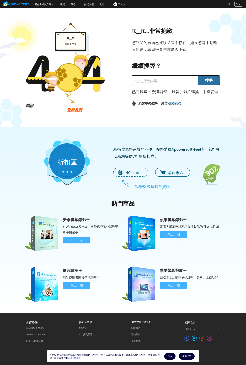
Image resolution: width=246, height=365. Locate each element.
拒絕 (170, 356)
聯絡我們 (174, 103)
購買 (62, 4)
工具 (120, 4)
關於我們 (135, 327)
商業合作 (135, 340)
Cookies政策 (74, 357)
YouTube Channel (35, 327)
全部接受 (186, 356)
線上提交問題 (85, 334)
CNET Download (34, 340)
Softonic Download (36, 334)
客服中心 (83, 327)
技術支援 (89, 4)
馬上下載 (76, 240)
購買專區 (175, 172)
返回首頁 (74, 109)
